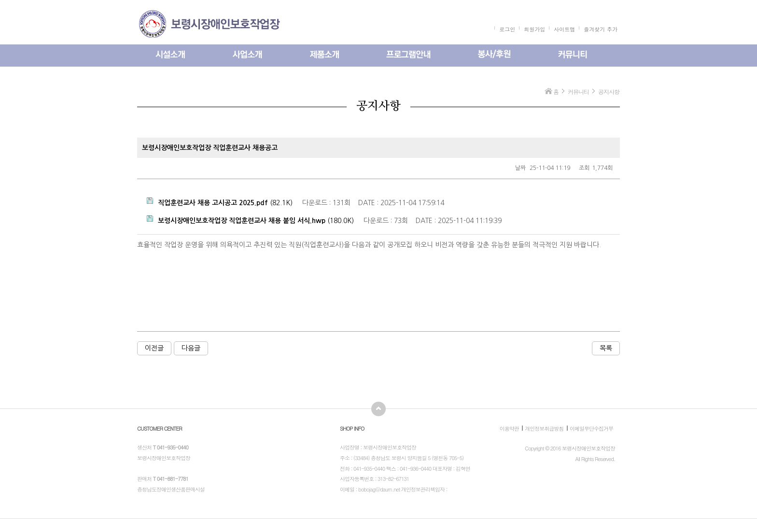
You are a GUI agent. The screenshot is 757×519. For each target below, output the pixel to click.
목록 (606, 348)
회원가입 (534, 29)
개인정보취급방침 (544, 428)
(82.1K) (220, 201)
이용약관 (509, 428)
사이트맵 (564, 29)
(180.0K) (250, 219)
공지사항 (608, 91)
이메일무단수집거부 (591, 428)
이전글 (154, 348)
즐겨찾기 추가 (600, 29)
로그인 (507, 29)
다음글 (191, 348)
